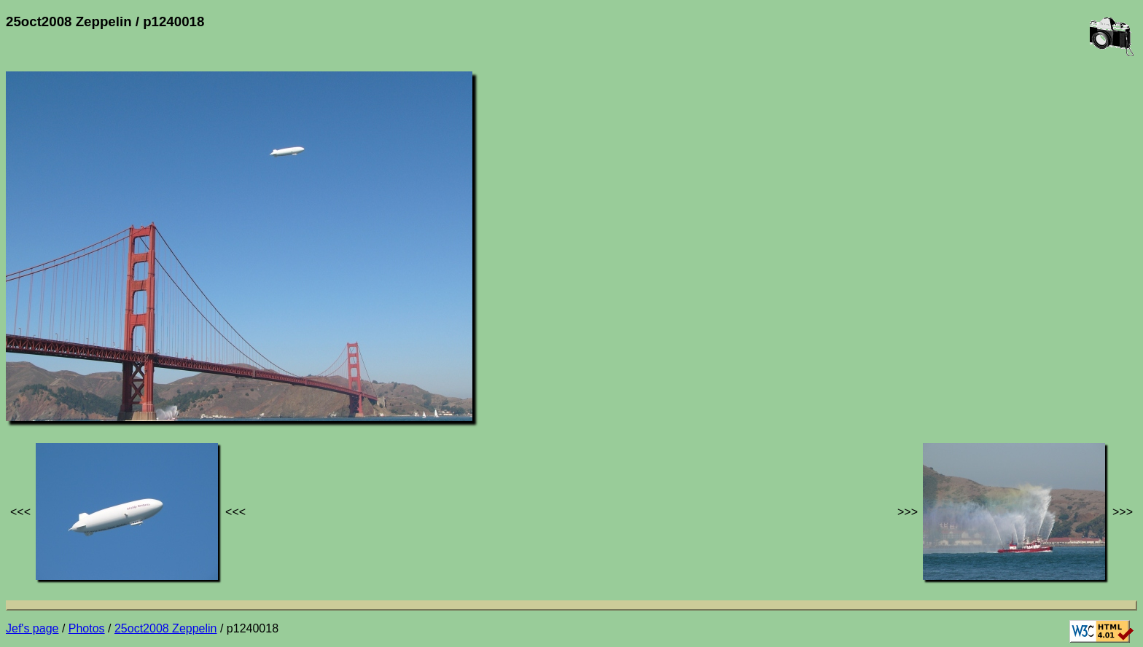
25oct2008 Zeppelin (165, 628)
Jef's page (32, 628)
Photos (87, 628)
